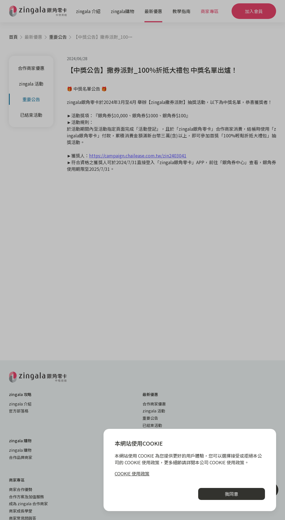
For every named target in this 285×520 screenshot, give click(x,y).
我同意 (231, 493)
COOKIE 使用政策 (132, 473)
